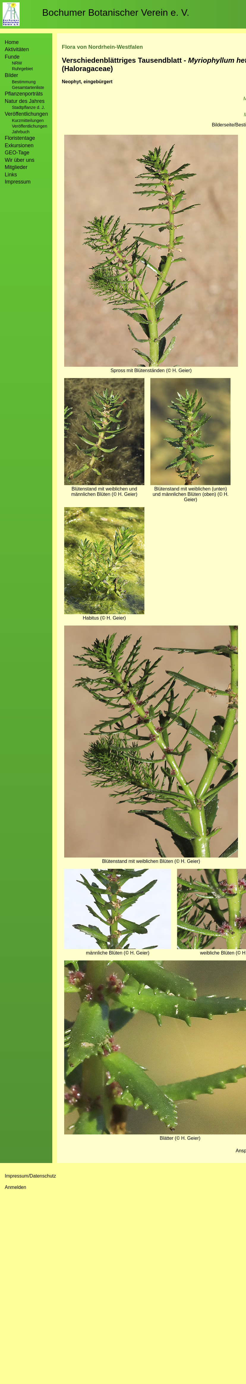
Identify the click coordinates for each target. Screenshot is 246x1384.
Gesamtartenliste (28, 87)
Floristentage (20, 138)
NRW (17, 63)
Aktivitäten (17, 49)
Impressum (18, 182)
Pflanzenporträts (24, 94)
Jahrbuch (20, 131)
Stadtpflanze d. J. (28, 107)
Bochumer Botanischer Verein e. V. (115, 12)
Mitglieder (16, 167)
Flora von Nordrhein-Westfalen (102, 47)
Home (12, 42)
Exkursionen (19, 145)
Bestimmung (24, 81)
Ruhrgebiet (22, 68)
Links (11, 175)
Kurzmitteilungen (28, 120)
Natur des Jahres (25, 101)
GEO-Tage (17, 153)
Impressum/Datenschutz (30, 1175)
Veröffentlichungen (29, 126)
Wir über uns (19, 160)
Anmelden (15, 1187)
